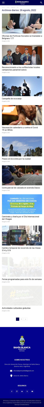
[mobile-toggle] (3, 2)
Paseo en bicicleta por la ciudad (16, 159)
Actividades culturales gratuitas (16, 308)
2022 (8, 7)
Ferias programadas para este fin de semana (22, 279)
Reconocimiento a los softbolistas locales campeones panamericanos (21, 68)
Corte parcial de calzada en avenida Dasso (21, 188)
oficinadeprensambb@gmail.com (23, 371)
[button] (41, 2)
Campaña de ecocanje (12, 98)
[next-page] (25, 319)
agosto (13, 7)
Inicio (3, 7)
